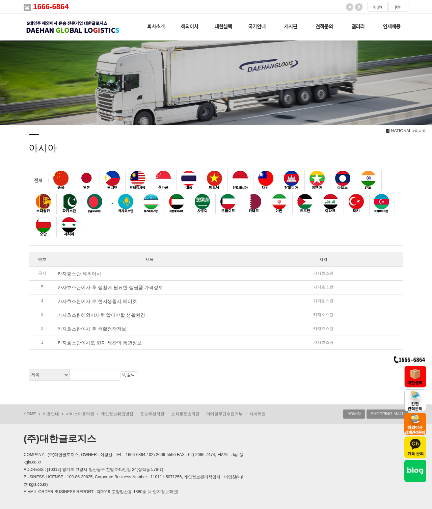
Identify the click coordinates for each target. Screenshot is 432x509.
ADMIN (353, 414)
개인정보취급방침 (117, 414)
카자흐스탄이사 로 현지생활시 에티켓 (97, 301)
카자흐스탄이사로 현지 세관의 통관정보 (99, 342)
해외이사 (189, 26)
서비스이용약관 (80, 414)
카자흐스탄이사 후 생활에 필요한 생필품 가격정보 (110, 287)
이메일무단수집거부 (224, 414)
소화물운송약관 (185, 414)
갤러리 (357, 26)
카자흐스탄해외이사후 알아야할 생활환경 (101, 315)
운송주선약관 (152, 414)
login (377, 7)
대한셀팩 (223, 26)
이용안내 (51, 414)
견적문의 (324, 26)
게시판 (290, 26)
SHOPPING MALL (387, 414)
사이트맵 (257, 414)
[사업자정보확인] (162, 491)
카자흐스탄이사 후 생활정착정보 (91, 329)
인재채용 (391, 26)
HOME (30, 414)
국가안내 (257, 26)
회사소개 (156, 26)
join (398, 7)
